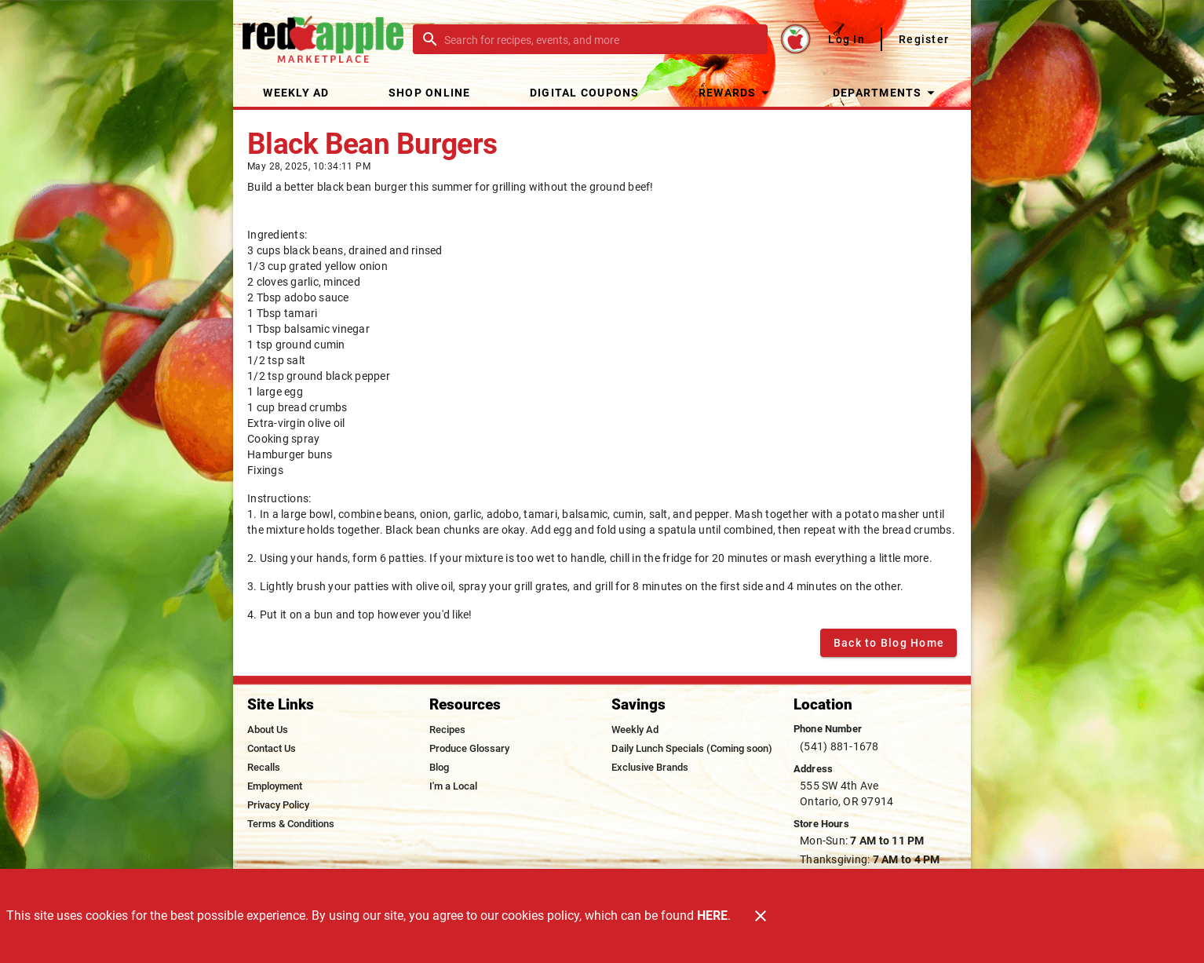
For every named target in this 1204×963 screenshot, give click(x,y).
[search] (601, 39)
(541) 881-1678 (839, 746)
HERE (712, 915)
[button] (736, 92)
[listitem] (267, 729)
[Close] (760, 916)
